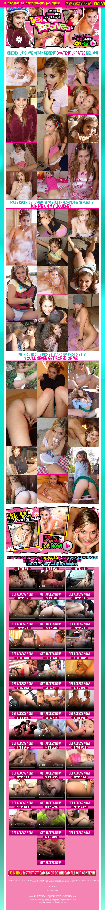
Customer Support (67, 896)
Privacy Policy (48, 896)
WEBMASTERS (52, 886)
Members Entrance (34, 896)
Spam (74, 896)
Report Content (57, 896)
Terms (41, 896)
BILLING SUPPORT (52, 891)
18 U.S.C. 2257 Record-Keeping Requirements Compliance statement (52, 895)
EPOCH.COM (48, 902)
